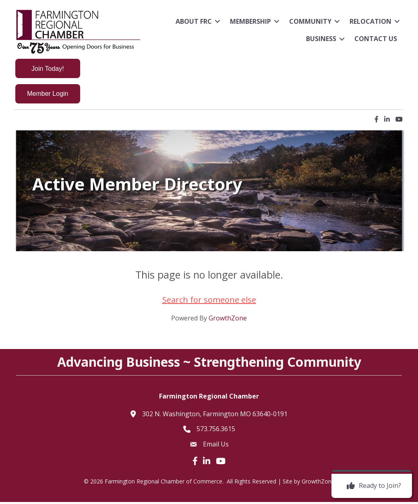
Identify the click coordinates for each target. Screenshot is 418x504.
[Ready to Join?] (372, 486)
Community (309, 21)
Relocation (369, 21)
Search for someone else (209, 302)
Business (320, 38)
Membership (249, 21)
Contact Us (374, 38)
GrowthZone (228, 320)
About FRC (192, 21)
